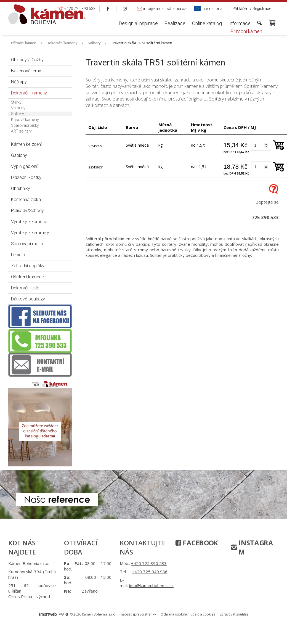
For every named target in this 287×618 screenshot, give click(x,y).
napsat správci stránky (138, 614)
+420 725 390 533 (149, 563)
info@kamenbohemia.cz (151, 585)
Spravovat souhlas (234, 614)
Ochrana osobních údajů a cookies (188, 614)
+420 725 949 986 (150, 571)
